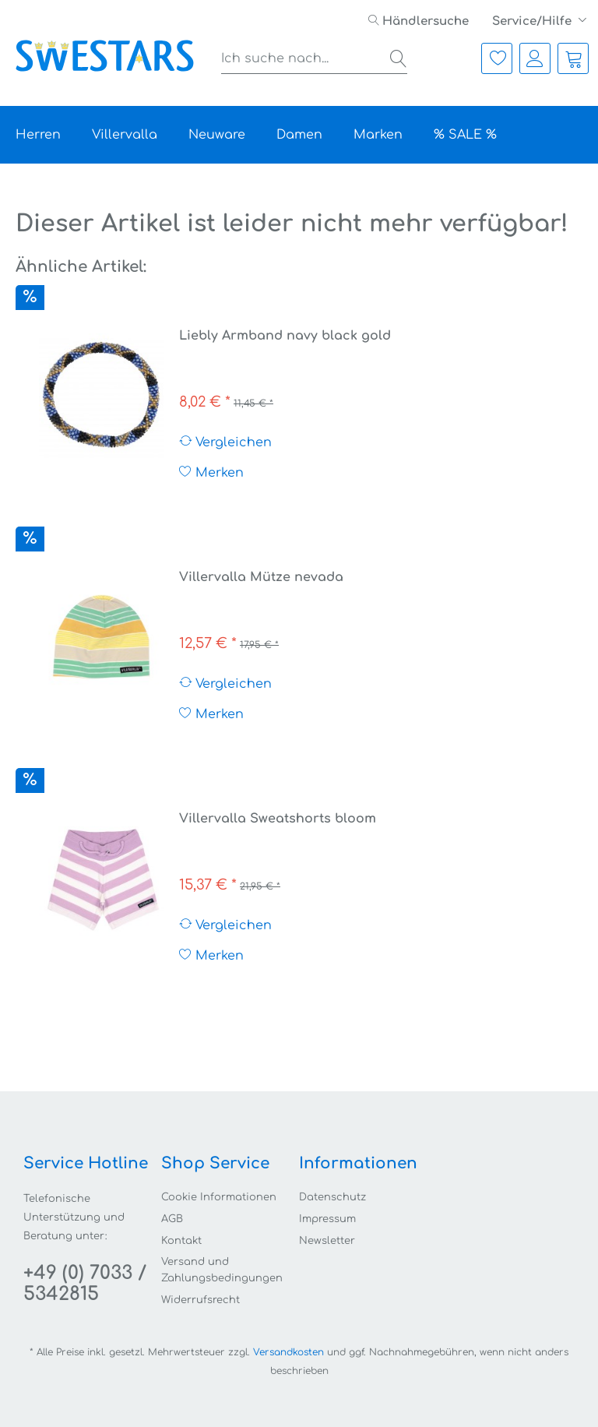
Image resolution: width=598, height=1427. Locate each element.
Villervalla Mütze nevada (261, 577)
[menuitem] (418, 21)
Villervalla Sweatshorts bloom (277, 819)
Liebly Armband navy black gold (285, 336)
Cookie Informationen (218, 1197)
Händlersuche (418, 21)
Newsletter (327, 1240)
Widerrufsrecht (200, 1300)
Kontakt (181, 1240)
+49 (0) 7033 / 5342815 (84, 1284)
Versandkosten (288, 1352)
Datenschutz (332, 1197)
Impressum (327, 1219)
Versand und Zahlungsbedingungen (222, 1270)
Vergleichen (225, 442)
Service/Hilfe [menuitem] (533, 21)
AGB (172, 1219)
